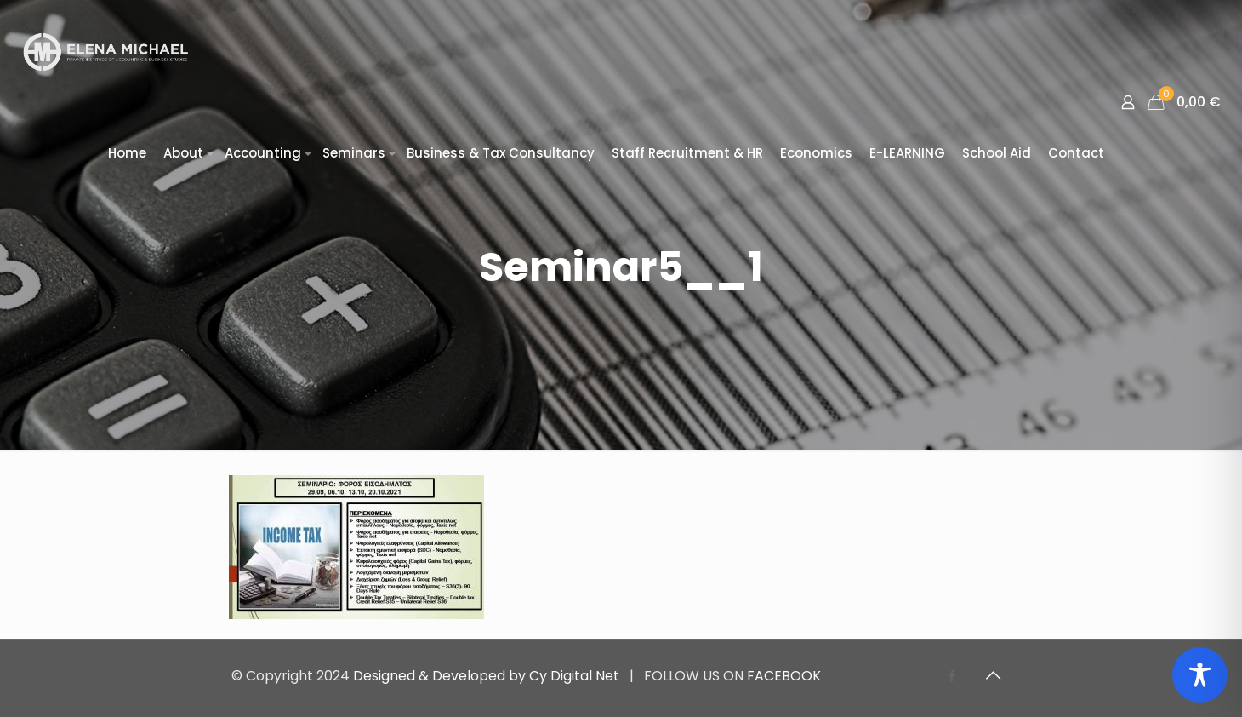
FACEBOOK (784, 675)
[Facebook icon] (951, 676)
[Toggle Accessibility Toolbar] (1200, 674)
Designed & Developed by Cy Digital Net (488, 675)
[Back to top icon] (993, 675)
